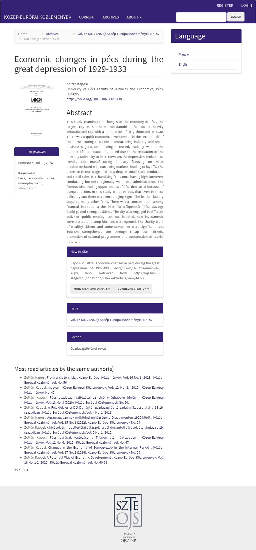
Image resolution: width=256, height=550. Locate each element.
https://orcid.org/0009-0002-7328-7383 (95, 99)
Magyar (184, 54)
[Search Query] (201, 17)
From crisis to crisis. (62, 377)
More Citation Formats (92, 288)
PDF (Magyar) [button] (37, 152)
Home (22, 33)
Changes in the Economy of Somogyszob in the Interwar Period (99, 447)
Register (225, 5)
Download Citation (133, 288)
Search (235, 16)
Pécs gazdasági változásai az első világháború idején (94, 397)
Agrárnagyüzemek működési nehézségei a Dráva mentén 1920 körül (99, 417)
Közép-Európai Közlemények (38, 17)
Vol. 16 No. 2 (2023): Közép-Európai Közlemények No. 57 (119, 33)
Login (246, 5)
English (184, 64)
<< (16, 470)
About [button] (134, 16)
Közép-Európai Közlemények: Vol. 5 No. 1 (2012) (77, 432)
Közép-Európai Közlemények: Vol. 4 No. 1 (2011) (77, 412)
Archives (110, 16)
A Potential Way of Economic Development (79, 457)
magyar (54, 387)
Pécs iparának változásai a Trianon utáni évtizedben (94, 437)
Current (87, 16)
